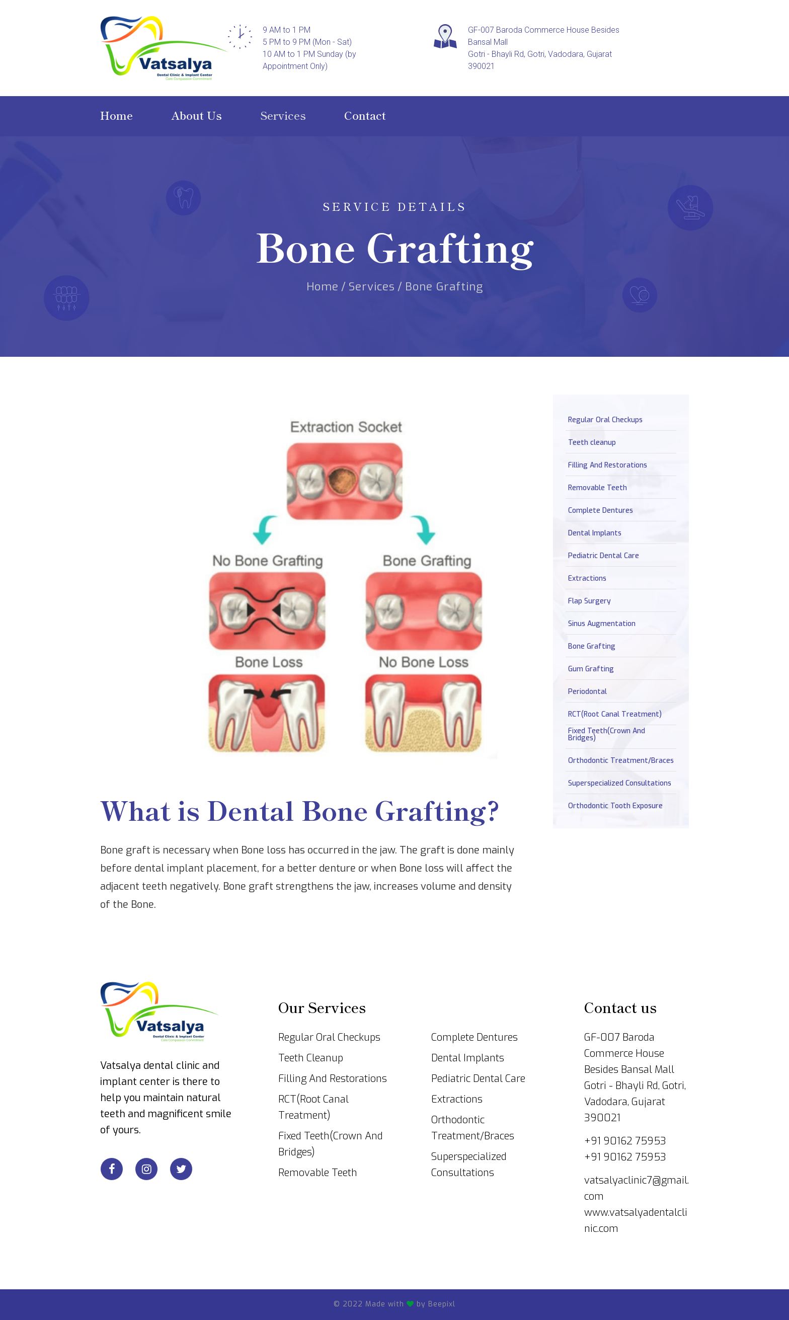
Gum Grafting (591, 669)
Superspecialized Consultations (619, 783)
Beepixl (441, 1304)
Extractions (587, 578)
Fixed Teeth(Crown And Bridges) (606, 735)
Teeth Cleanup (310, 1058)
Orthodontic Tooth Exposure (615, 806)
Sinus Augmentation (602, 624)
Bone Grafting (591, 646)
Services (372, 283)
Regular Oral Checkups (605, 420)
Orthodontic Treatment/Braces (621, 760)
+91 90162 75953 (625, 1141)
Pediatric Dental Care (603, 556)
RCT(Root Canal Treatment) (615, 714)
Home (322, 283)
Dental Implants (594, 533)
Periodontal (587, 691)
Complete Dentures (600, 510)
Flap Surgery (589, 601)
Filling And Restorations (607, 465)
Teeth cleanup (592, 442)
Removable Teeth (597, 488)
